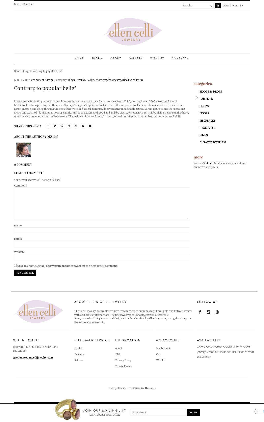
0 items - (233, 5)
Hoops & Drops (211, 91)
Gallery (136, 58)
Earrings (206, 99)
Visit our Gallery (213, 163)
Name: (18, 225)
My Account (163, 348)
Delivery (79, 354)
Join (193, 412)
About (116, 58)
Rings (204, 135)
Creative (80, 80)
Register (28, 4)
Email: (18, 239)
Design (90, 80)
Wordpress (136, 80)
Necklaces (207, 120)
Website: (20, 252)
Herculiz (150, 388)
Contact (180, 58)
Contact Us (233, 352)
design (50, 80)
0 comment (37, 80)
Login (17, 4)
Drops (204, 106)
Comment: (20, 185)
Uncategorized (120, 80)
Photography (103, 80)
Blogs (26, 71)
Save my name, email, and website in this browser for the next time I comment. (67, 266)
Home (79, 58)
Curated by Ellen (213, 142)
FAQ (117, 354)
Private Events (123, 366)
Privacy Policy (123, 360)
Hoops (204, 113)
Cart (158, 354)
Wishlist (157, 58)
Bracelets (207, 128)
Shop (97, 58)
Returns (78, 360)
